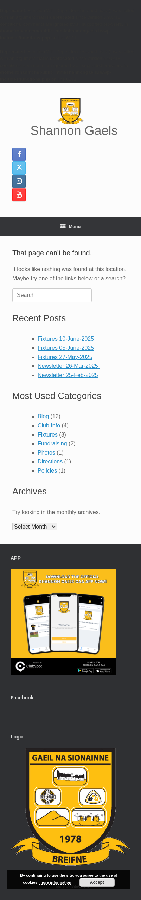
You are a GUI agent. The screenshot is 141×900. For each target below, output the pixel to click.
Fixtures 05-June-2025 (66, 348)
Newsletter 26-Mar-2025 (69, 366)
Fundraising (52, 443)
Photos (46, 453)
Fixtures (48, 435)
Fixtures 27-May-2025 (65, 357)
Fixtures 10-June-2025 (66, 339)
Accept (97, 882)
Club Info (49, 425)
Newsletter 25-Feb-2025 (68, 375)
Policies (47, 471)
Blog (43, 416)
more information (55, 882)
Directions (50, 461)
